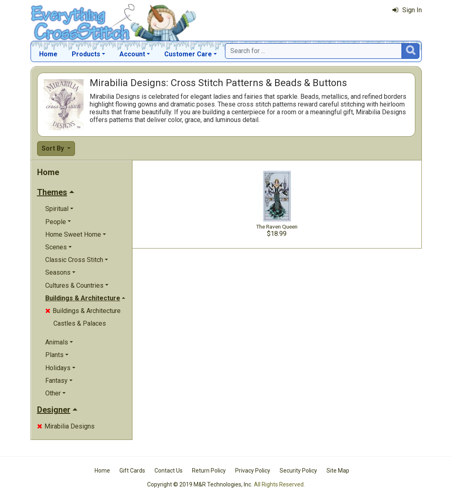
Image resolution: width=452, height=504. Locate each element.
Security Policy (298, 470)
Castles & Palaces (79, 323)
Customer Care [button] (188, 54)
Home (48, 54)
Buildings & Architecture (83, 311)
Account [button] (132, 54)
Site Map (337, 470)
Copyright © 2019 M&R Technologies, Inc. (199, 484)
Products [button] (86, 54)
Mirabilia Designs (66, 426)
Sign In (407, 10)
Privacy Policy (252, 470)
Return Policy (209, 470)
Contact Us (168, 470)
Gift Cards (132, 470)
